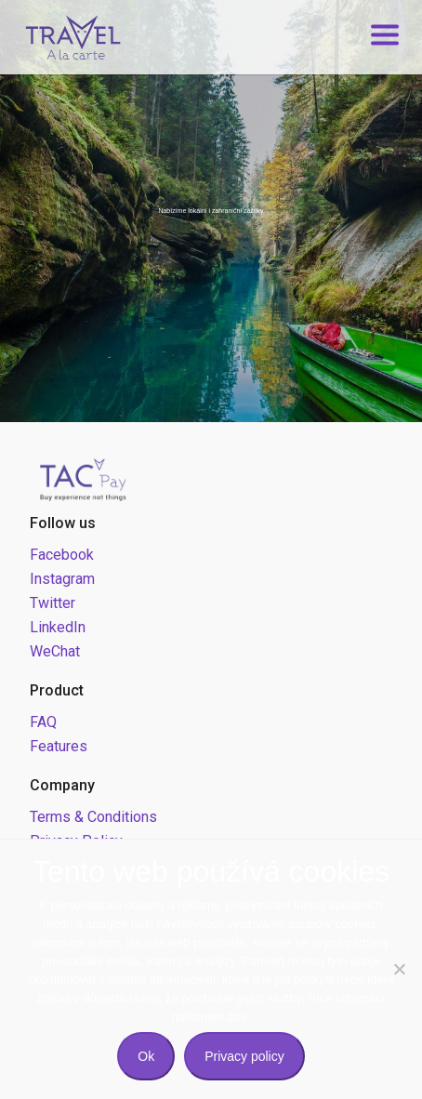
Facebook (62, 554)
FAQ (43, 722)
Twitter (52, 603)
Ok (146, 1056)
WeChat (55, 651)
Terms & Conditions (93, 817)
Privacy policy (244, 1056)
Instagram (62, 579)
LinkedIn (58, 627)
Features (58, 746)
